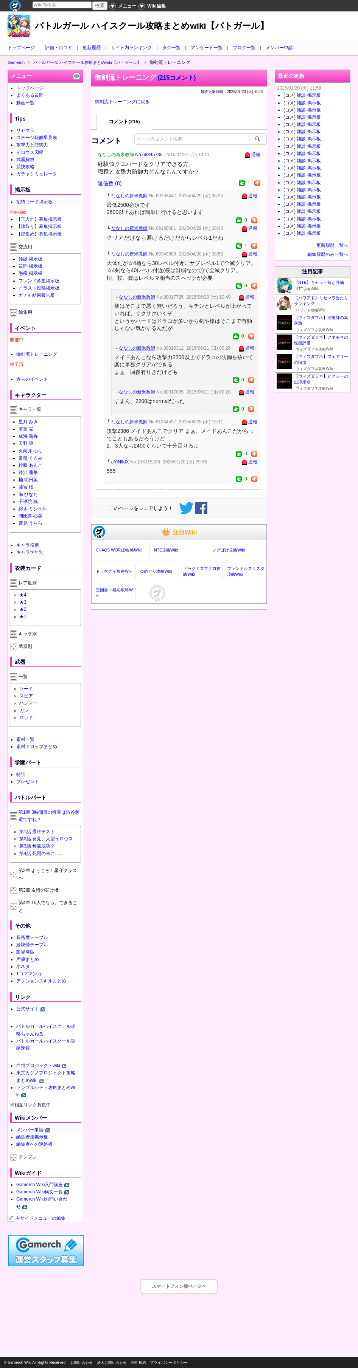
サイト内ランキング (131, 47)
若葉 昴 (26, 429)
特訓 (20, 774)
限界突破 (25, 952)
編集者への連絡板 (34, 1144)
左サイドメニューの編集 (36, 1218)
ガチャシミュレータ (36, 174)
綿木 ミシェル (33, 508)
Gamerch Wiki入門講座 (39, 1184)
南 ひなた (28, 494)
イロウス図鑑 (30, 152)
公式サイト (27, 1009)
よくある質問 (30, 95)
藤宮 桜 (26, 487)
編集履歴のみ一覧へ (327, 254)
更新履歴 (91, 47)
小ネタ (23, 966)
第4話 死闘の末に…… (41, 853)
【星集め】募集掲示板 (39, 234)
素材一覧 (25, 739)
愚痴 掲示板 (30, 273)
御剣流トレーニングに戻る (122, 101)
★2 (22, 609)
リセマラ (25, 130)
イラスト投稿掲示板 (39, 288)
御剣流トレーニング (36, 354)
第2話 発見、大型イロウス (46, 838)
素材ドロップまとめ (36, 746)
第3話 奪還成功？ (37, 846)
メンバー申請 (279, 47)
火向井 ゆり (30, 451)
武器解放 (25, 159)
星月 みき (28, 421)
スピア (26, 696)
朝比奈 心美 (30, 516)
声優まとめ (27, 959)
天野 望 (26, 443)
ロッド (26, 717)
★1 (22, 616)
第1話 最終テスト (37, 831)
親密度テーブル (32, 937)
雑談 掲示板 (30, 259)
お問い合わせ (81, 1362)
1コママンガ (29, 973)
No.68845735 (148, 154)
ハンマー (28, 703)
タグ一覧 (171, 47)
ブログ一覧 (244, 47)
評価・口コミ (58, 47)
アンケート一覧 (207, 47)
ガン (23, 710)
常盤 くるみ (30, 458)
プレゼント (27, 781)
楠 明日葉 (28, 479)
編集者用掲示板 (32, 1137)
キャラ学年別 (30, 552)
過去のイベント (32, 379)
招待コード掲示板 (34, 202)
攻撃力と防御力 (32, 144)
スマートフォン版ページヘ (179, 1286)
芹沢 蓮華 (28, 472)
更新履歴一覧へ (332, 245)
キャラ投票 (27, 545)
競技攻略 (25, 166)
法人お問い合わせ (112, 1362)
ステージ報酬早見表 (36, 137)
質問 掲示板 (30, 266)
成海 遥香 (28, 436)
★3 (22, 602)
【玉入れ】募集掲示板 (39, 219)
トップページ (21, 47)
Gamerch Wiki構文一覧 (39, 1191)
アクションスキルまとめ (41, 981)
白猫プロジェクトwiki (38, 1065)
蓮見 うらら (30, 523)
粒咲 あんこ (30, 465)
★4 (22, 595)
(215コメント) (177, 77)
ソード (26, 688)
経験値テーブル (32, 944)
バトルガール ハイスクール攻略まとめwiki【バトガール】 (152, 26)
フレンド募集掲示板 (39, 281)
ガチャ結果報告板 (37, 295)
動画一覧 (25, 102)
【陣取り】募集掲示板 (39, 226)
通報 (255, 154)
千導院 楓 (28, 501)
